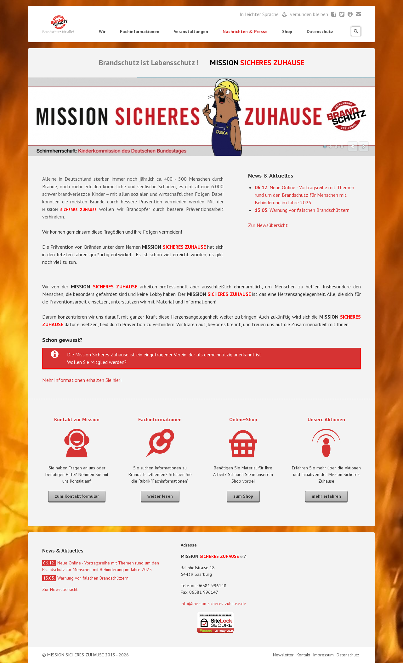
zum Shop (243, 496)
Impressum (324, 655)
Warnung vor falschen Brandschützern (302, 210)
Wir (102, 31)
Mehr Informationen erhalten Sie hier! (82, 380)
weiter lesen (160, 496)
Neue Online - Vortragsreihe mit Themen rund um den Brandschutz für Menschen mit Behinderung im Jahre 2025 (304, 195)
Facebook (334, 14)
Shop (287, 31)
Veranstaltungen (191, 31)
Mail (358, 14)
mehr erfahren (326, 496)
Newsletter (350, 14)
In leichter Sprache (260, 14)
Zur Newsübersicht (268, 225)
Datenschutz (320, 31)
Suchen (355, 31)
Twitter (342, 14)
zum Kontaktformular (77, 496)
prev (352, 146)
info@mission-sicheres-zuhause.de (213, 603)
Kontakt (304, 655)
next (363, 146)
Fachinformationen (139, 31)
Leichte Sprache (284, 14)
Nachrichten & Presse (245, 31)
